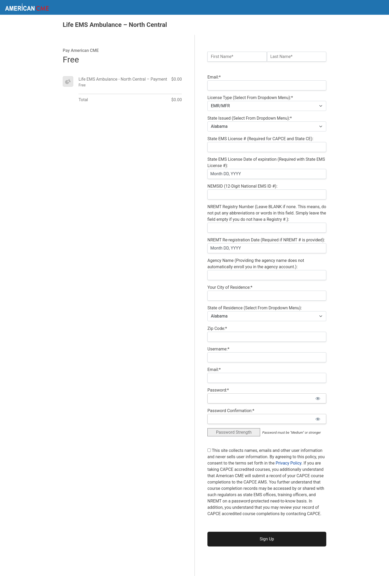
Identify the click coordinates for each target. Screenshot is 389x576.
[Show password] (317, 398)
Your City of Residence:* (229, 287)
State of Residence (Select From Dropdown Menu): (254, 307)
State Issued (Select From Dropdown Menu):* (249, 118)
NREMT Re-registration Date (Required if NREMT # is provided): (266, 239)
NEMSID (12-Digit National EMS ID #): (242, 186)
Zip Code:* (217, 328)
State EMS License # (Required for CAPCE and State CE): (260, 138)
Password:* (218, 390)
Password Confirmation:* (230, 410)
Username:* (218, 349)
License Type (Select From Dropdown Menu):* (250, 97)
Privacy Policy (289, 463)
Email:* (214, 77)
